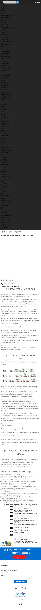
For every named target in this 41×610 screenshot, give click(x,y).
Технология (4, 77)
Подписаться (20, 557)
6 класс (3, 80)
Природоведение (6, 68)
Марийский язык (5, 31)
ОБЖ (2, 73)
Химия (3, 137)
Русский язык (4, 14)
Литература (4, 67)
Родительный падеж (19, 532)
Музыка (3, 29)
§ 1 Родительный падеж (8, 283)
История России (5, 97)
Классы (3, 8)
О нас (3, 575)
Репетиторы (4, 227)
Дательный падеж (18, 507)
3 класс (3, 32)
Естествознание (5, 75)
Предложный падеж (18, 529)
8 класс (3, 130)
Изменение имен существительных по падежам (25, 513)
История (3, 65)
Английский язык (5, 26)
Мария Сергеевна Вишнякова (21, 508)
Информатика (5, 70)
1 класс (3, 10)
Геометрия (4, 111)
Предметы (4, 7)
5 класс (3, 58)
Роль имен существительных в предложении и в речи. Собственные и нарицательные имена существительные (25, 537)
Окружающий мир (6, 17)
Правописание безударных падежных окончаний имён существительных (25, 525)
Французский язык (6, 72)
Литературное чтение (7, 15)
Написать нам (20, 581)
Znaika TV (3, 229)
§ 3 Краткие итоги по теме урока (10, 286)
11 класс (3, 209)
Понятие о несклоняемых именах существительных (26, 517)
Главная (3, 5)
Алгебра (3, 108)
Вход (37, 2)
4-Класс (10, 231)
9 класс (3, 156)
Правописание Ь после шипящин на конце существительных (24, 521)
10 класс (3, 181)
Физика (3, 114)
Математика (4, 12)
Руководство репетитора (9, 570)
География (4, 89)
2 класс (3, 19)
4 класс (3, 46)
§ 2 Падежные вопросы (7, 284)
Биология (3, 91)
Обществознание (6, 94)
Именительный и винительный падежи (23, 510)
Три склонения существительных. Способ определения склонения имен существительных (25, 542)
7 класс (3, 106)
